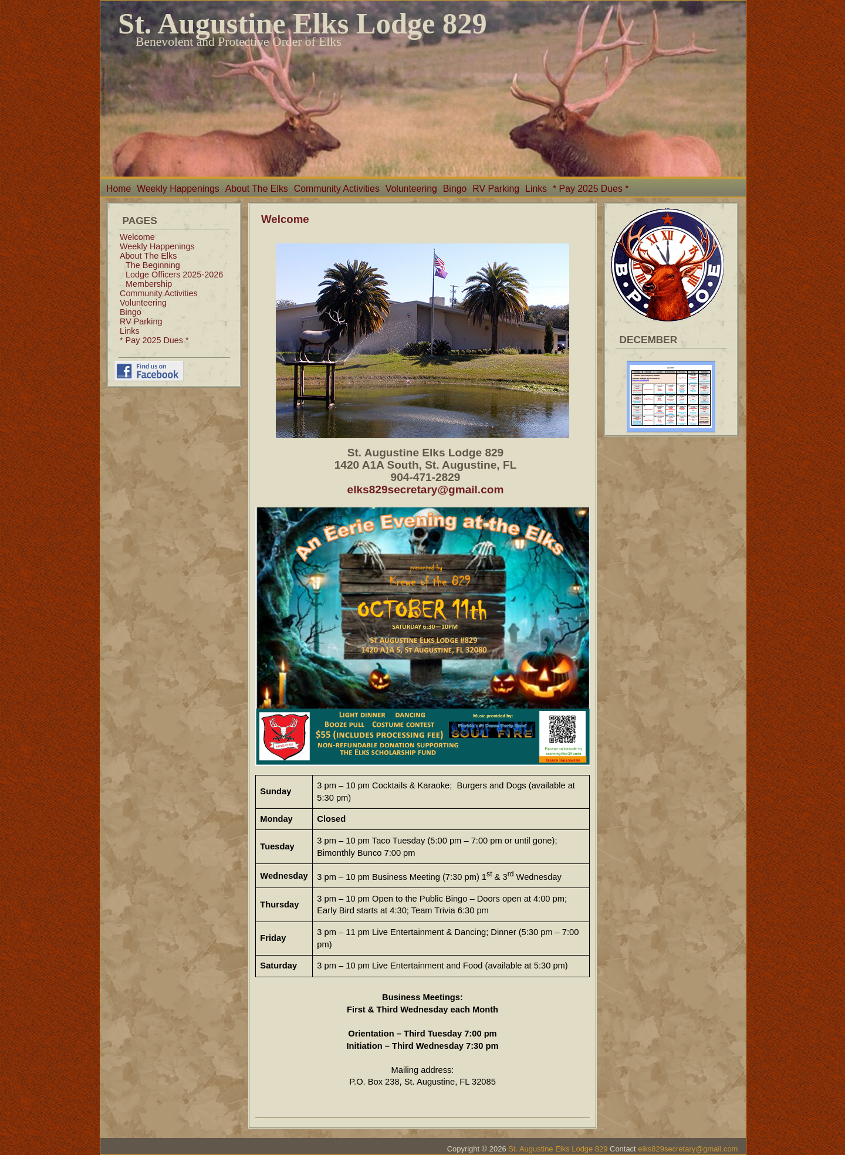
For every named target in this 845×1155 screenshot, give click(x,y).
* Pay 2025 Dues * (590, 189)
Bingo (455, 189)
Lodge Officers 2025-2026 (174, 274)
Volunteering (411, 189)
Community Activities (337, 189)
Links (536, 189)
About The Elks (256, 189)
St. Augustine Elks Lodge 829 (302, 23)
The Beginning (153, 265)
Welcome (137, 237)
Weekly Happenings (178, 189)
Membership (149, 284)
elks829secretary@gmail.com (425, 489)
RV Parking (495, 189)
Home (118, 189)
